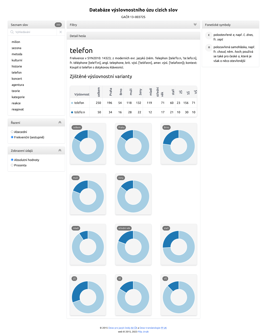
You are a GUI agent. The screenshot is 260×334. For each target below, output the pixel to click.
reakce (16, 103)
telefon (17, 72)
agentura (18, 84)
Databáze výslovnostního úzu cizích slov (133, 9)
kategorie (18, 97)
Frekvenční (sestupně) (27, 137)
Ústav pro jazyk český (122, 328)
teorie (16, 91)
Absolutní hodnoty (25, 160)
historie (17, 66)
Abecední (19, 132)
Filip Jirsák (143, 331)
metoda (17, 54)
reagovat (18, 109)
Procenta (18, 165)
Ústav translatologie (153, 328)
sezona (16, 48)
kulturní (17, 60)
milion (16, 41)
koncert (17, 78)
